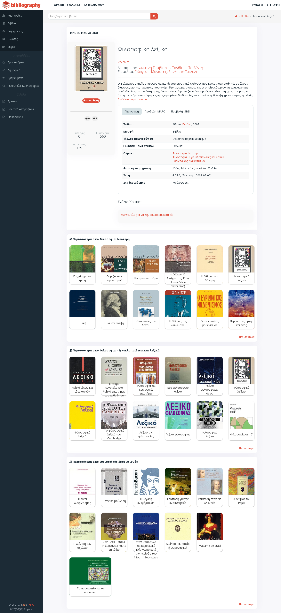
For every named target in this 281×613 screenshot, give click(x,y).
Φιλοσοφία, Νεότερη (186, 153)
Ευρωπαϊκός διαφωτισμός (189, 161)
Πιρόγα (186, 124)
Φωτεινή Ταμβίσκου (154, 67)
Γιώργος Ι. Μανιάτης (151, 71)
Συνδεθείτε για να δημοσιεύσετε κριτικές (147, 215)
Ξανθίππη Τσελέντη (187, 67)
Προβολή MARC (155, 111)
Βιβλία (245, 16)
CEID (31, 605)
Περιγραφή (132, 111)
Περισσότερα (246, 336)
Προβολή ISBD (180, 111)
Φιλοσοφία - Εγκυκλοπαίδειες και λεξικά (198, 157)
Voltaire (124, 62)
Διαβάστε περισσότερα (132, 99)
